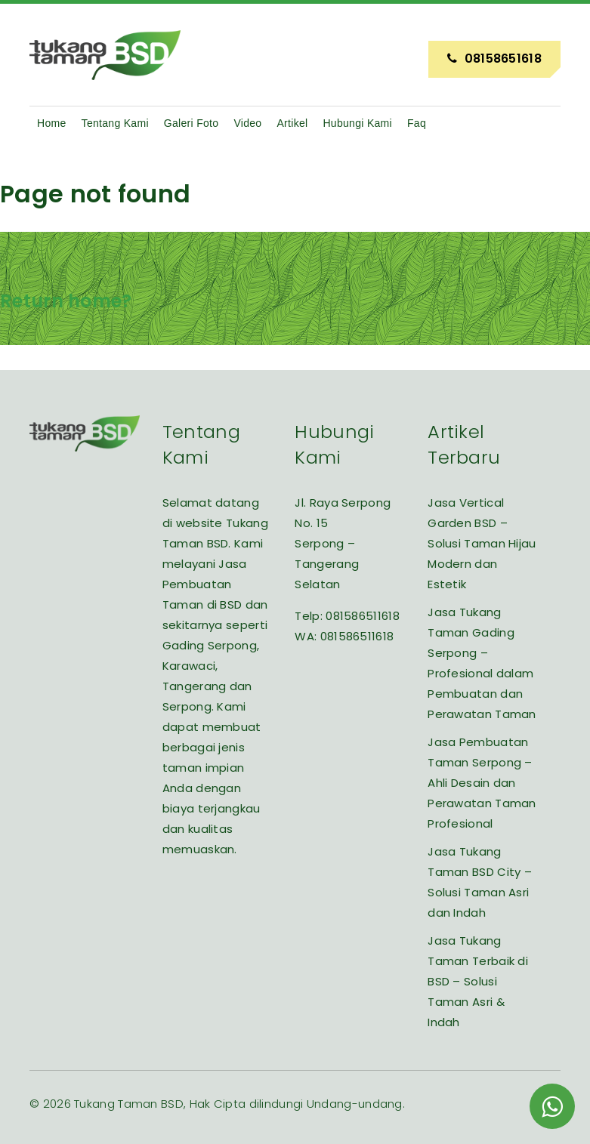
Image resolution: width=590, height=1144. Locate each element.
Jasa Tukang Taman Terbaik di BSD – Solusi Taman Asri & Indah (478, 981)
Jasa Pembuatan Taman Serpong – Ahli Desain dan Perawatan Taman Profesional (482, 782)
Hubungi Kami (357, 123)
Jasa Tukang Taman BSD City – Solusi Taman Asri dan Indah (480, 881)
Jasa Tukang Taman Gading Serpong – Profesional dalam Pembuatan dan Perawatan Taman (482, 663)
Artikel (291, 123)
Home (51, 123)
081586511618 (363, 616)
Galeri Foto (191, 123)
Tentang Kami (115, 123)
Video (247, 123)
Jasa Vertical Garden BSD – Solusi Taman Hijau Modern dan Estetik (482, 543)
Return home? (66, 300)
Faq (416, 123)
